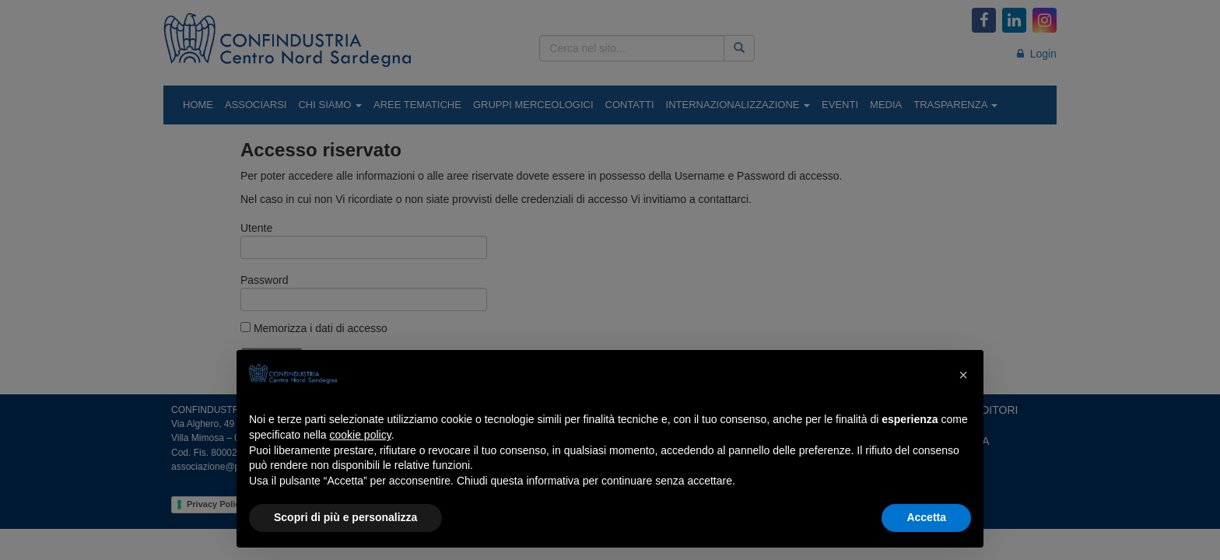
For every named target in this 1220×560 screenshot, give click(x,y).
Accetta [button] (926, 517)
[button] (963, 374)
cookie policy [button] (360, 435)
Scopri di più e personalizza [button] (345, 517)
